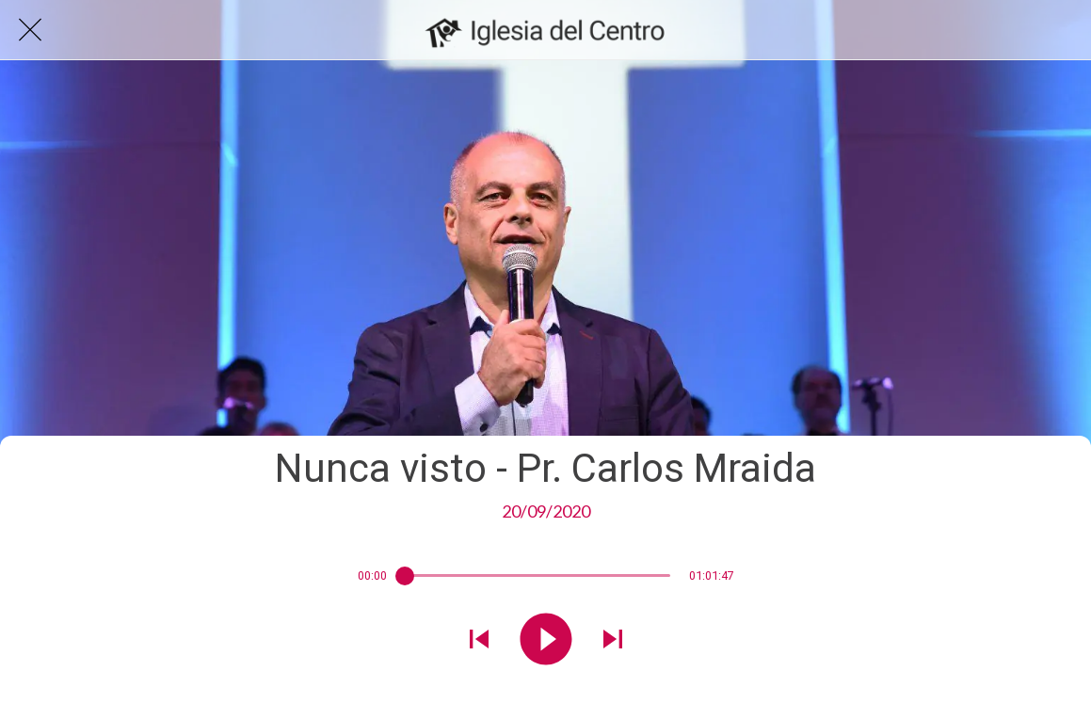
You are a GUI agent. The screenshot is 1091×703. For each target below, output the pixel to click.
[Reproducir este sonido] (546, 641)
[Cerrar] (30, 30)
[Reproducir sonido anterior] (479, 641)
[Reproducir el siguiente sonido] (613, 641)
